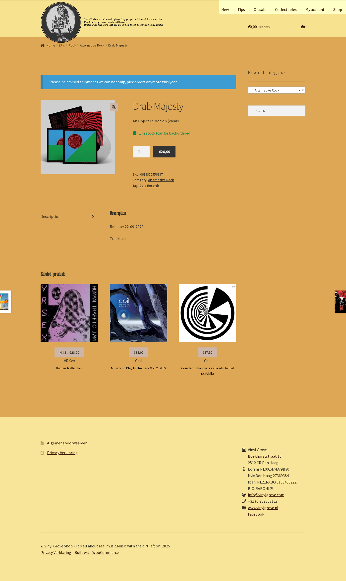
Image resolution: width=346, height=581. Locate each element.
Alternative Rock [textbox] (275, 90)
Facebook (256, 514)
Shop (337, 9)
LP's (62, 45)
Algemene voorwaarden (67, 442)
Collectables (286, 9)
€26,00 (164, 151)
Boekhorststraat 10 (265, 456)
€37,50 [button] (207, 352)
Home (51, 45)
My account (315, 9)
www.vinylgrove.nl (263, 507)
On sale (260, 9)
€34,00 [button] (138, 352)
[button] (114, 107)
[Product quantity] (141, 151)
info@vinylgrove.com (266, 494)
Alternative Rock (92, 45)
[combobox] (276, 90)
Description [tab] (50, 216)
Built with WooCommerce (97, 552)
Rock (72, 45)
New (225, 9)
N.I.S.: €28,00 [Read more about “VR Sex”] (69, 352)
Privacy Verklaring (62, 452)
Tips (241, 9)
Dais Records (149, 185)
